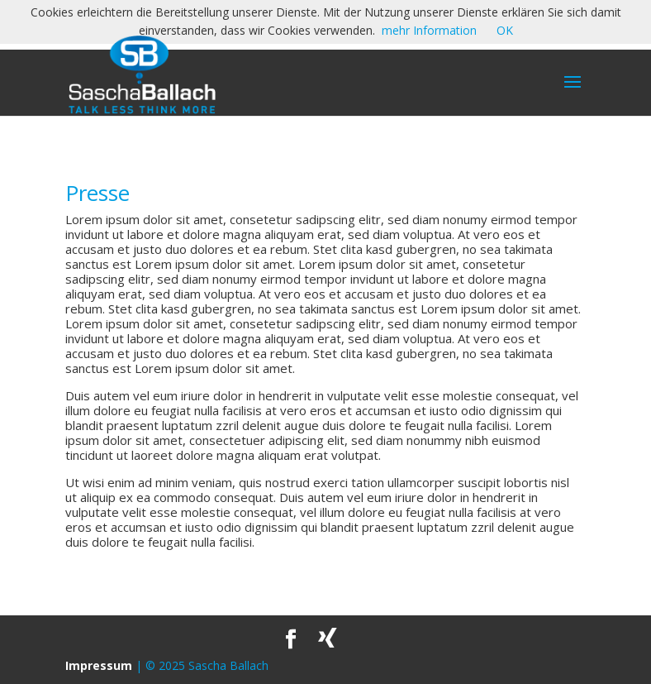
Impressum (98, 665)
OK (505, 30)
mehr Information (429, 30)
